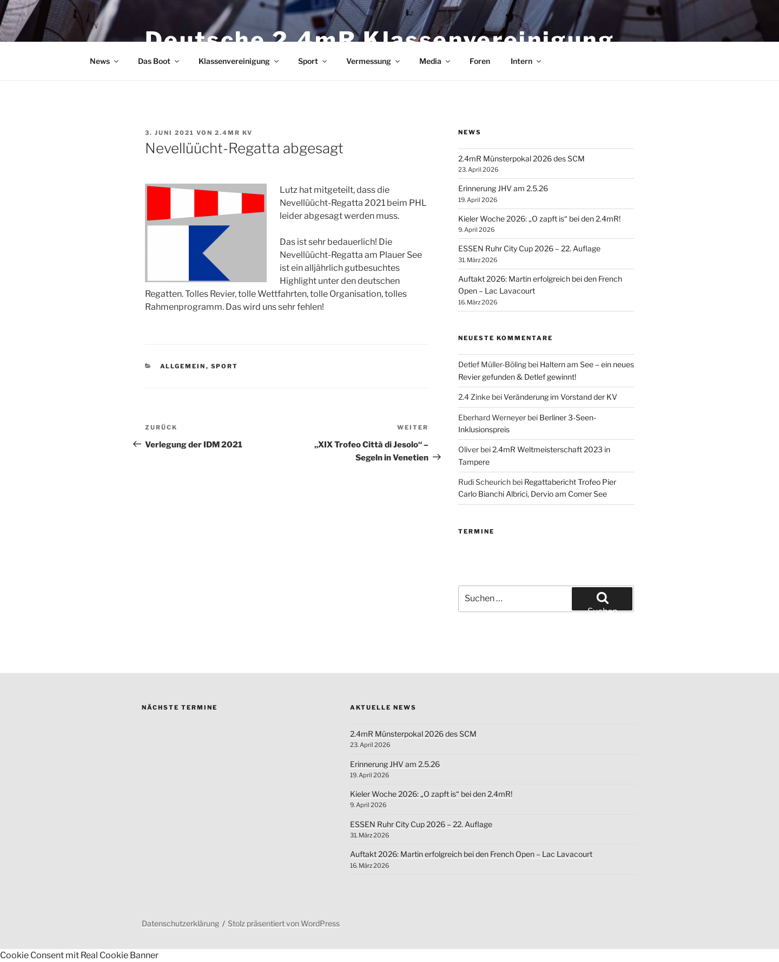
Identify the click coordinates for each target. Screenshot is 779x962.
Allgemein (183, 366)
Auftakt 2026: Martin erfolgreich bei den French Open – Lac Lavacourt (471, 854)
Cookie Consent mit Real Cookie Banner (79, 955)
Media (435, 61)
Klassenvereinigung (239, 61)
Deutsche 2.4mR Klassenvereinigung (380, 40)
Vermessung (373, 61)
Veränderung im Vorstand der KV (560, 396)
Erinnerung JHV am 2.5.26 (503, 188)
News (105, 61)
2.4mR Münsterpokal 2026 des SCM (521, 158)
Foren (480, 61)
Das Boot (159, 61)
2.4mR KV (234, 132)
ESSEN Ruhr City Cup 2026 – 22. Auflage (529, 248)
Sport (313, 61)
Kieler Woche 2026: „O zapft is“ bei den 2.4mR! (539, 218)
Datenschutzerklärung (180, 923)
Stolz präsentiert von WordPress (284, 923)
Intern (527, 61)
